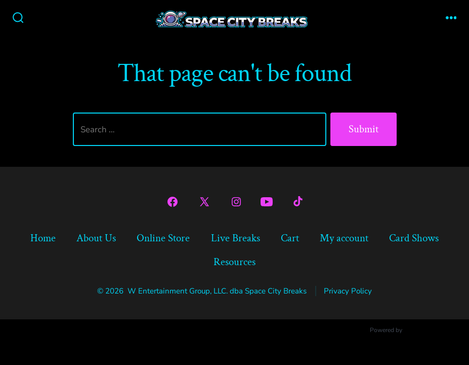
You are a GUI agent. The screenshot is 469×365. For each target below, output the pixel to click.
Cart (290, 238)
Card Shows (414, 238)
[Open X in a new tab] (204, 202)
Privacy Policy (348, 291)
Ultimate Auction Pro (432, 330)
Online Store (163, 238)
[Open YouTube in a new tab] (266, 202)
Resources (234, 262)
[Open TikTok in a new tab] (297, 202)
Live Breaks (235, 238)
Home (43, 238)
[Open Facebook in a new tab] (172, 202)
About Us (96, 238)
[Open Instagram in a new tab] (236, 202)
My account (344, 238)
